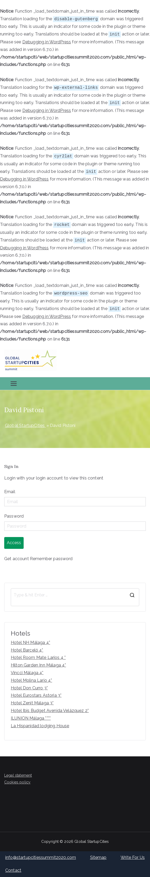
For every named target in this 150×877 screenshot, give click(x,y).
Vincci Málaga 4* (27, 672)
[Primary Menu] (13, 383)
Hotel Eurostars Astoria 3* (36, 695)
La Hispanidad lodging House (40, 725)
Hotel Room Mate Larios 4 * (38, 657)
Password (14, 516)
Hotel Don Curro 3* (29, 687)
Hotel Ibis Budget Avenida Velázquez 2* (50, 710)
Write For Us (133, 857)
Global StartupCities (91, 841)
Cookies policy (17, 782)
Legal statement (18, 775)
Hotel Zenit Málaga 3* (32, 702)
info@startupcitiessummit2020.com (40, 857)
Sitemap (98, 857)
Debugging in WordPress (46, 41)
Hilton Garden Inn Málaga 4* (38, 665)
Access (14, 542)
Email (9, 491)
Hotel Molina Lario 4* (31, 680)
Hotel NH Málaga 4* (30, 642)
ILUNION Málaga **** (31, 718)
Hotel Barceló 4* (27, 650)
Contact (13, 870)
